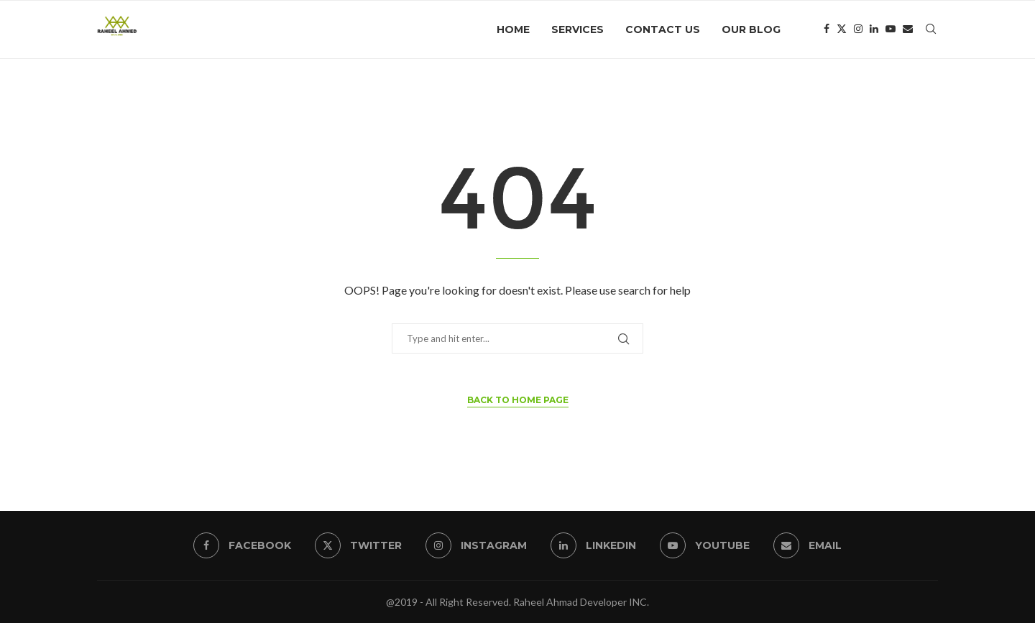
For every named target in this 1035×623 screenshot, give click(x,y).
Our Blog (751, 29)
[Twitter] (842, 29)
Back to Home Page (518, 399)
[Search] (931, 29)
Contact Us (662, 29)
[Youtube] (891, 29)
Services (577, 29)
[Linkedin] (874, 29)
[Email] (908, 29)
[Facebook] (826, 29)
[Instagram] (858, 29)
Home (513, 29)
